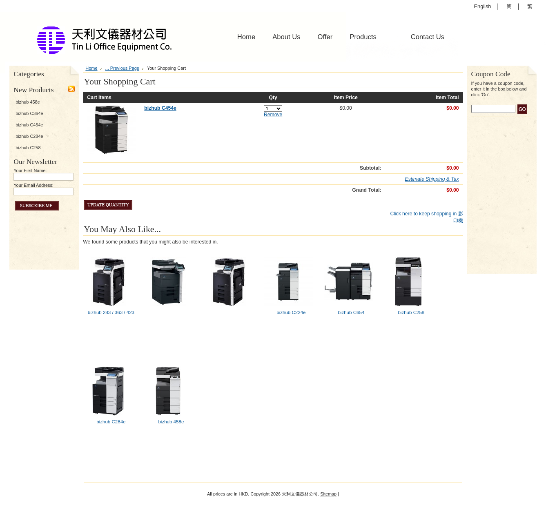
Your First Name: (30, 170)
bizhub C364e (29, 113)
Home (91, 68)
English (482, 6)
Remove (273, 114)
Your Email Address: (33, 185)
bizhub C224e (290, 312)
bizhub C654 (351, 312)
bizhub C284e (29, 136)
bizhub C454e (29, 124)
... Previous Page (122, 68)
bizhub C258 (28, 147)
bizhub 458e (28, 102)
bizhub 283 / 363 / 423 (111, 312)
